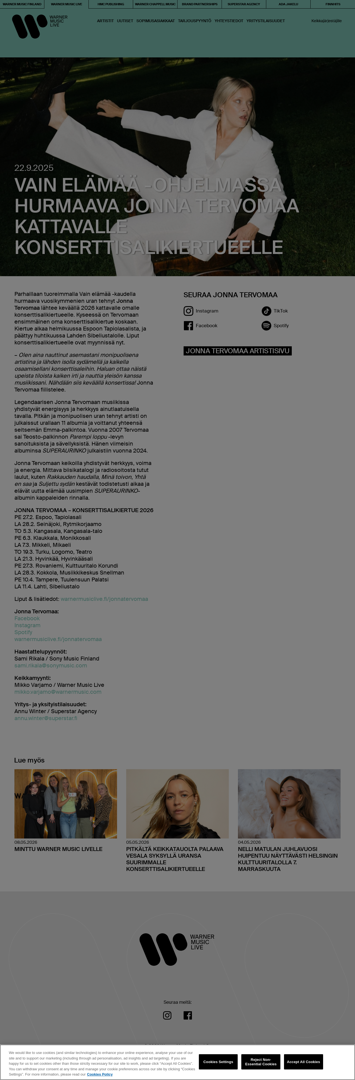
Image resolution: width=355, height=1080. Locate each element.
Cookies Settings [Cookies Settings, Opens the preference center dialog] (218, 1062)
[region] (177, 1062)
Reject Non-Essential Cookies (261, 1062)
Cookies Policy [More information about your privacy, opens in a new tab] (100, 1074)
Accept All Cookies (303, 1062)
